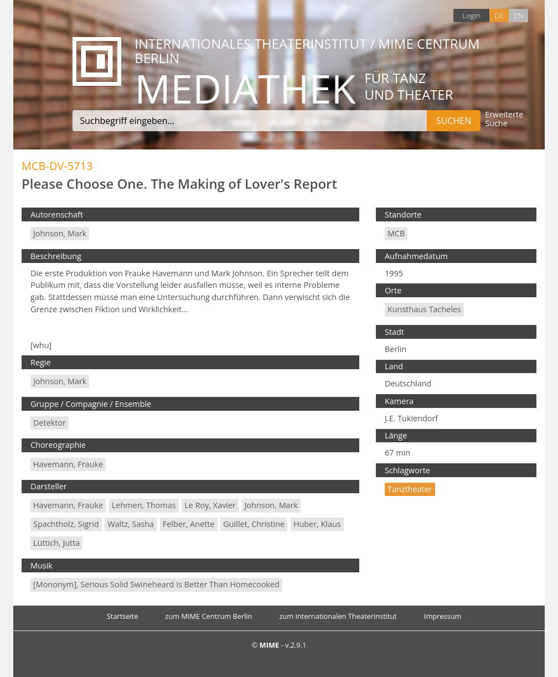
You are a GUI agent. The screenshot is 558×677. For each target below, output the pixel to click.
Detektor (49, 422)
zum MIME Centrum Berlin (209, 616)
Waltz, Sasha (130, 524)
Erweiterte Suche (504, 119)
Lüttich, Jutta (56, 543)
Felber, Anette (189, 524)
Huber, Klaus (317, 524)
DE (499, 15)
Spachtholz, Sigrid (66, 524)
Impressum (443, 616)
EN (518, 15)
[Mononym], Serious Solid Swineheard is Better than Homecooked (156, 584)
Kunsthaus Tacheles (424, 309)
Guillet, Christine (254, 524)
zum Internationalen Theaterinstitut (338, 616)
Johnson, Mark (59, 233)
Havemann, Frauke (68, 464)
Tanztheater (410, 489)
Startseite (122, 616)
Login (471, 15)
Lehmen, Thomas (144, 505)
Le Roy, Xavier (210, 505)
